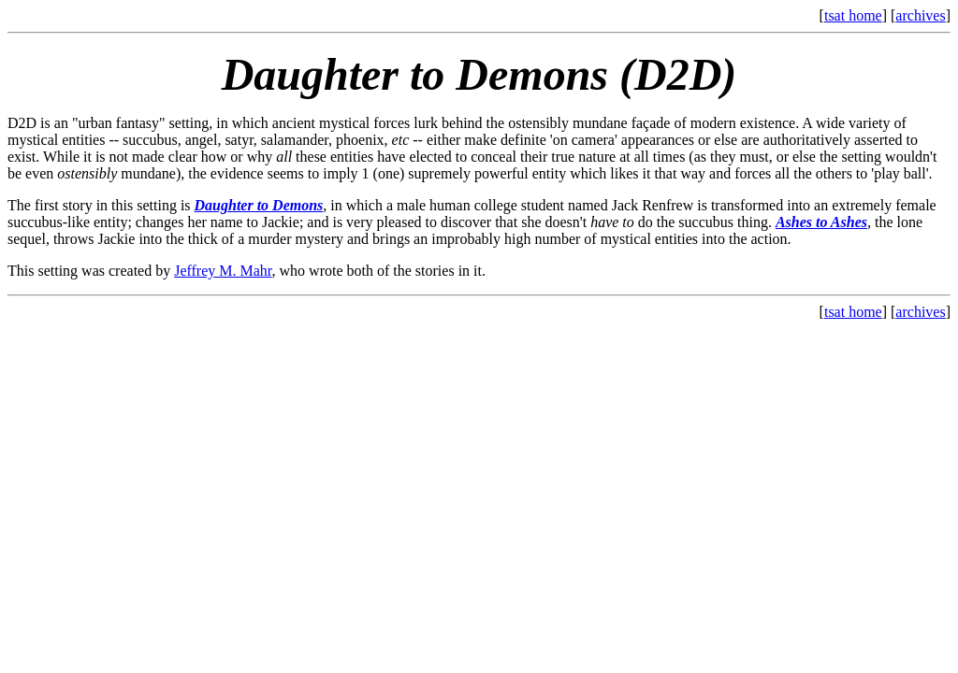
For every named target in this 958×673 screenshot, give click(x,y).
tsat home (853, 15)
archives (920, 15)
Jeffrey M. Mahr (222, 271)
